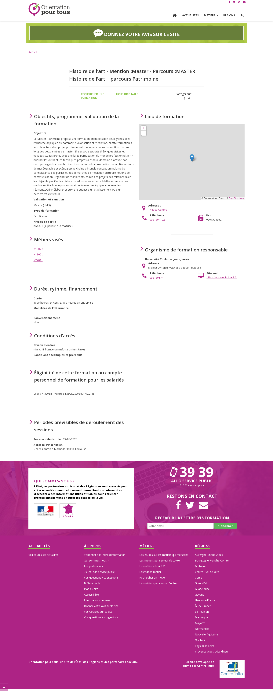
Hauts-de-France (205, 600)
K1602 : (38, 248)
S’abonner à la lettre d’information (105, 554)
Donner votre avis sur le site (101, 605)
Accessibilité (91, 594)
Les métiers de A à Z (152, 566)
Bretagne (200, 566)
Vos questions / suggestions (101, 577)
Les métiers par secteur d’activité (159, 560)
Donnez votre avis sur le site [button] (136, 32)
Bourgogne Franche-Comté (212, 560)
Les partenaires (93, 566)
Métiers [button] (211, 15)
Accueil (32, 51)
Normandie (202, 628)
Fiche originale (127, 93)
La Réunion (202, 611)
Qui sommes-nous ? (96, 560)
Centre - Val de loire (207, 571)
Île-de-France (203, 605)
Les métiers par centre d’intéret (158, 583)
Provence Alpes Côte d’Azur (212, 651)
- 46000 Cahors (157, 209)
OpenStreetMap (236, 197)
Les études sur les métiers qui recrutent (163, 554)
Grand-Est (201, 583)
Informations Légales (97, 600)
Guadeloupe (202, 588)
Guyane (199, 594)
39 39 (192, 471)
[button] (242, 15)
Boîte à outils (92, 583)
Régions (229, 15)
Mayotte (200, 622)
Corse (198, 577)
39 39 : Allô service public (99, 571)
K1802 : (38, 254)
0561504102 (157, 219)
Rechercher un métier (152, 577)
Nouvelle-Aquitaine (206, 634)
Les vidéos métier (150, 571)
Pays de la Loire (204, 645)
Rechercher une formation (92, 95)
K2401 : (38, 259)
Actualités (190, 15)
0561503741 (157, 277)
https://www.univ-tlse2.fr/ (222, 277)
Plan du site (91, 588)
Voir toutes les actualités (43, 554)
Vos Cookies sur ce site (98, 611)
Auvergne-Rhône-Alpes (209, 554)
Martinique (201, 617)
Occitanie (200, 640)
